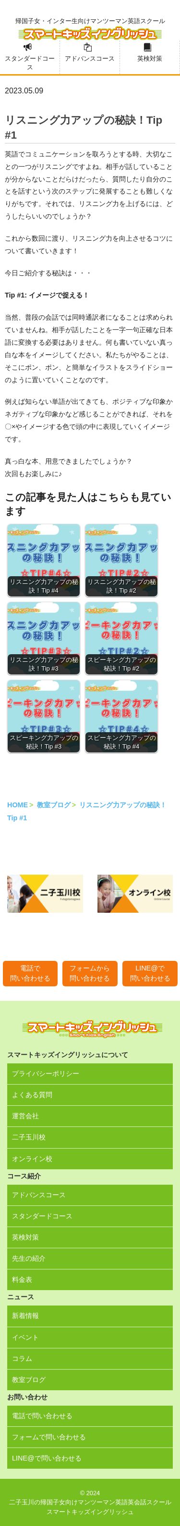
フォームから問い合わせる (90, 973)
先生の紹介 (29, 1258)
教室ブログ (54, 805)
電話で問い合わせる (30, 973)
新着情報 (25, 1315)
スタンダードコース (30, 63)
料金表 (22, 1279)
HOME (17, 805)
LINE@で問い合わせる (150, 973)
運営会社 (25, 1116)
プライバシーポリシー (45, 1073)
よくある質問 (32, 1095)
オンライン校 (32, 1159)
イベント (25, 1337)
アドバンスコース (90, 58)
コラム (22, 1358)
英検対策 (149, 58)
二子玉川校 (29, 1137)
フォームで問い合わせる (49, 1437)
